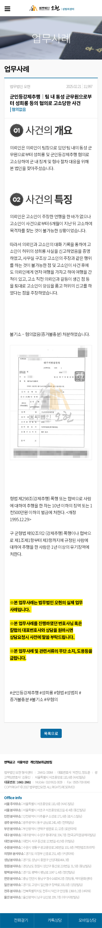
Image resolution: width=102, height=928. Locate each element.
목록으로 (51, 733)
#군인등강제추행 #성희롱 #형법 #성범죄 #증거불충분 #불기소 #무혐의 (45, 696)
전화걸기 (21, 920)
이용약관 (22, 762)
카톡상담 (55, 920)
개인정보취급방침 (41, 762)
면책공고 (9, 762)
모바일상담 (87, 920)
